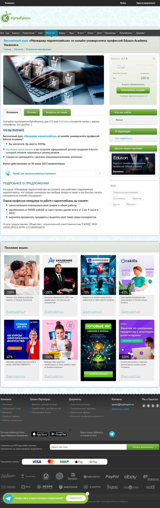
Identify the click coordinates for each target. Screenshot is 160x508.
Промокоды (111, 33)
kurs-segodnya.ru (123, 138)
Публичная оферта (80, 412)
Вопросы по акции (56, 112)
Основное (12, 112)
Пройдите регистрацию (19, 149)
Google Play (58, 434)
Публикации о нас (11, 408)
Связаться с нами (120, 408)
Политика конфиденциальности (87, 416)
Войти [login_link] (123, 3)
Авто (41, 33)
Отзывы (31, 112)
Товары (63, 33)
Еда (8, 33)
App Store (39, 434)
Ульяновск (9, 3)
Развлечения (29, 33)
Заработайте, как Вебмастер (46, 408)
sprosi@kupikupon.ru (123, 404)
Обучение (51, 33)
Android (63, 121)
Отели (91, 33)
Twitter (153, 406)
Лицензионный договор (83, 408)
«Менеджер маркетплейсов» (40, 136)
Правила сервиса (11, 416)
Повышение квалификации (125, 192)
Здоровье (141, 33)
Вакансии (7, 412)
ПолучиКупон (127, 33)
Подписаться (76, 498)
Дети (100, 33)
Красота (16, 33)
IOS (51, 121)
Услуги (82, 33)
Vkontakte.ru (148, 406)
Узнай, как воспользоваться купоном (34, 173)
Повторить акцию (133, 90)
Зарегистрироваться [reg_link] (145, 3)
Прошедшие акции (41, 412)
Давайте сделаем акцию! (44, 404)
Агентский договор (80, 404)
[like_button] (150, 58)
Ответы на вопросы (12, 420)
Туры (72, 33)
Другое (116, 204)
